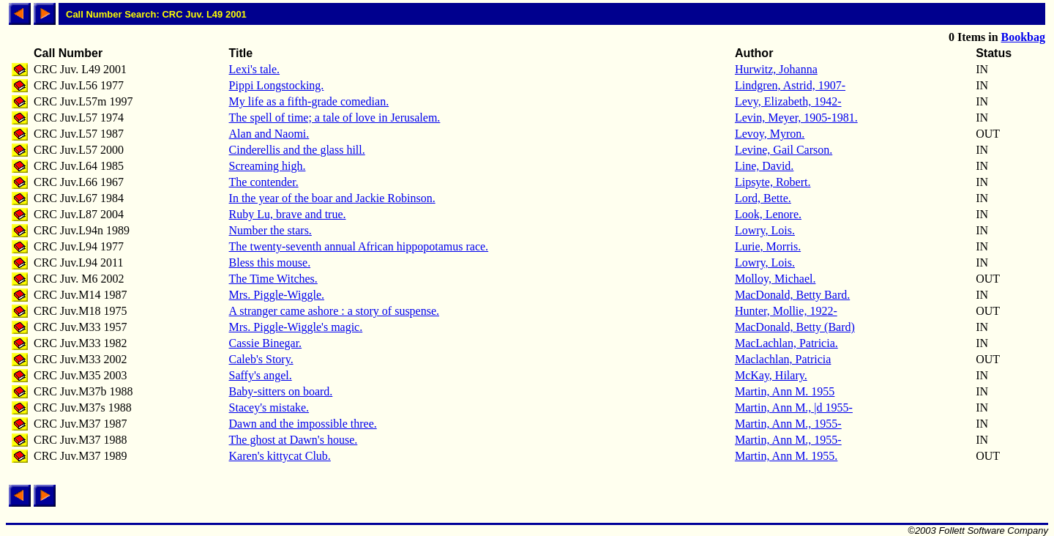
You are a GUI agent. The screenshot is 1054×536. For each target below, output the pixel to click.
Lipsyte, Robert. (773, 182)
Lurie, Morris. (768, 246)
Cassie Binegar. (265, 343)
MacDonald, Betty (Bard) (795, 327)
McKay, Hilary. (771, 375)
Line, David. (764, 166)
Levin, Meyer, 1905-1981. (796, 117)
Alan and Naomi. (269, 133)
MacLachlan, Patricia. (786, 343)
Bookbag (1023, 37)
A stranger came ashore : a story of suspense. (334, 311)
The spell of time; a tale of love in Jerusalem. (335, 117)
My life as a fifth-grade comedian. (309, 101)
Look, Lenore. (768, 214)
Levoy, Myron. (769, 133)
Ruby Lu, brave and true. (287, 214)
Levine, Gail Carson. (783, 150)
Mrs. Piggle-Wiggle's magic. (296, 327)
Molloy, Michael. (775, 278)
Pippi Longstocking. (276, 85)
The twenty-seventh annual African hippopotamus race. (359, 246)
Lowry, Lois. (765, 230)
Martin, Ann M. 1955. (786, 456)
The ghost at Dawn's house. (293, 439)
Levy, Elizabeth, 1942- (788, 101)
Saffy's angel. (260, 375)
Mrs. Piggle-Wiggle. (276, 295)
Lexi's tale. (254, 69)
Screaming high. (267, 166)
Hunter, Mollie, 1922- (786, 311)
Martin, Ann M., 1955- (788, 423)
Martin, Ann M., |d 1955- (794, 407)
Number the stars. (270, 230)
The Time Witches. (273, 278)
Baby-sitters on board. (281, 391)
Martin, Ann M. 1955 (784, 391)
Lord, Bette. (763, 198)
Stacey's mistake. (269, 407)
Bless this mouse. (270, 262)
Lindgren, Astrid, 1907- (790, 85)
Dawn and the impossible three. (303, 423)
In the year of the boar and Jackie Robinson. (332, 198)
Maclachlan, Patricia (783, 359)
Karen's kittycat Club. (280, 456)
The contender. (264, 182)
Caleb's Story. (261, 359)
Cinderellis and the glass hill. (297, 150)
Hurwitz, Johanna (776, 69)
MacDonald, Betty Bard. (792, 295)
